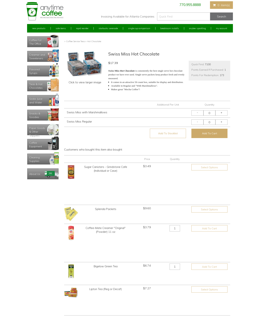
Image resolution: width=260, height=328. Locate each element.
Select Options (209, 167)
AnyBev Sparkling (87, 311)
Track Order (32, 311)
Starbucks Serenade (108, 28)
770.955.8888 (190, 5)
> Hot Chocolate (93, 41)
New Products (39, 28)
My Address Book (36, 298)
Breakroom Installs (169, 28)
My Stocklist (33, 305)
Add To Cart (209, 133)
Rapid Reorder (82, 28)
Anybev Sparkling (197, 28)
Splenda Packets (105, 185)
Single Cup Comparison (139, 28)
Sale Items (61, 28)
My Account (221, 28)
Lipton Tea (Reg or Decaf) (105, 240)
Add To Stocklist (168, 133)
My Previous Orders (36, 291)
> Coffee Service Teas (74, 41)
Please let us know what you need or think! (158, 294)
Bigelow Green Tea (106, 221)
